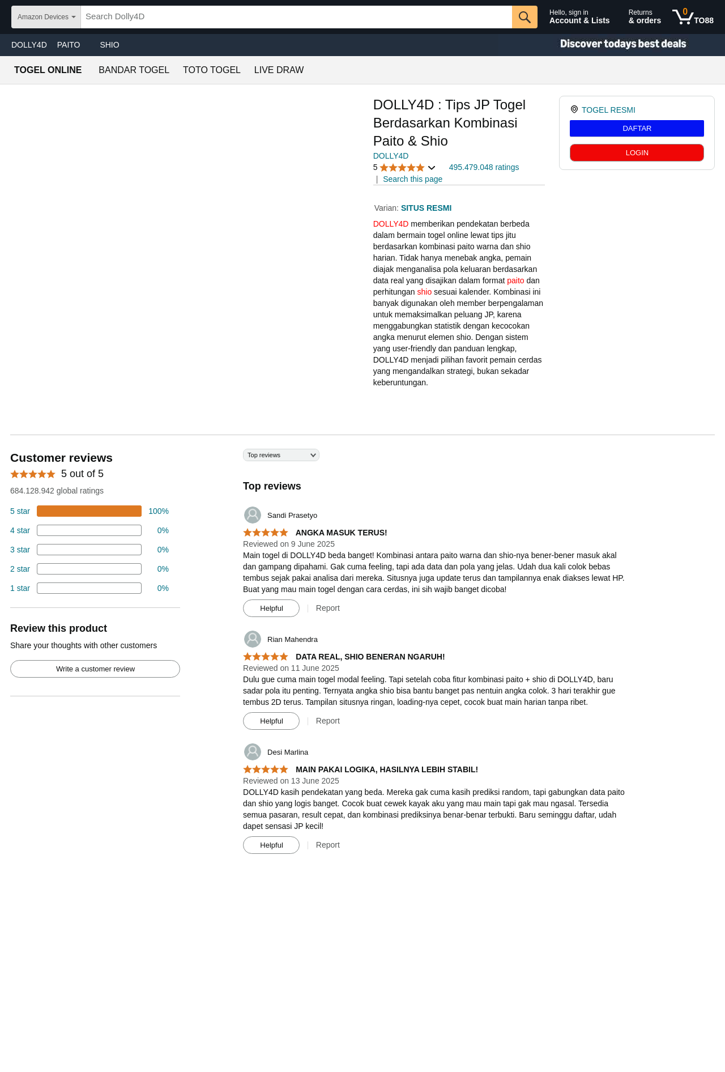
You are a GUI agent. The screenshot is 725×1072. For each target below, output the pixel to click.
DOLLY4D (29, 44)
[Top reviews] (362, 656)
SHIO (109, 44)
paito (515, 280)
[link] (576, 110)
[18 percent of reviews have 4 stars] (89, 530)
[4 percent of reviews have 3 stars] (89, 549)
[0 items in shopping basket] (693, 17)
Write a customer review (95, 669)
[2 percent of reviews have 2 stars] (89, 569)
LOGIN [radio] (637, 152)
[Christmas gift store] (611, 45)
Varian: (387, 207)
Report (328, 607)
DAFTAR (636, 128)
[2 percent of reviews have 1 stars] (89, 588)
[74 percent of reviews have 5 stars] (89, 511)
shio (424, 291)
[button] (405, 167)
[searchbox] (296, 17)
